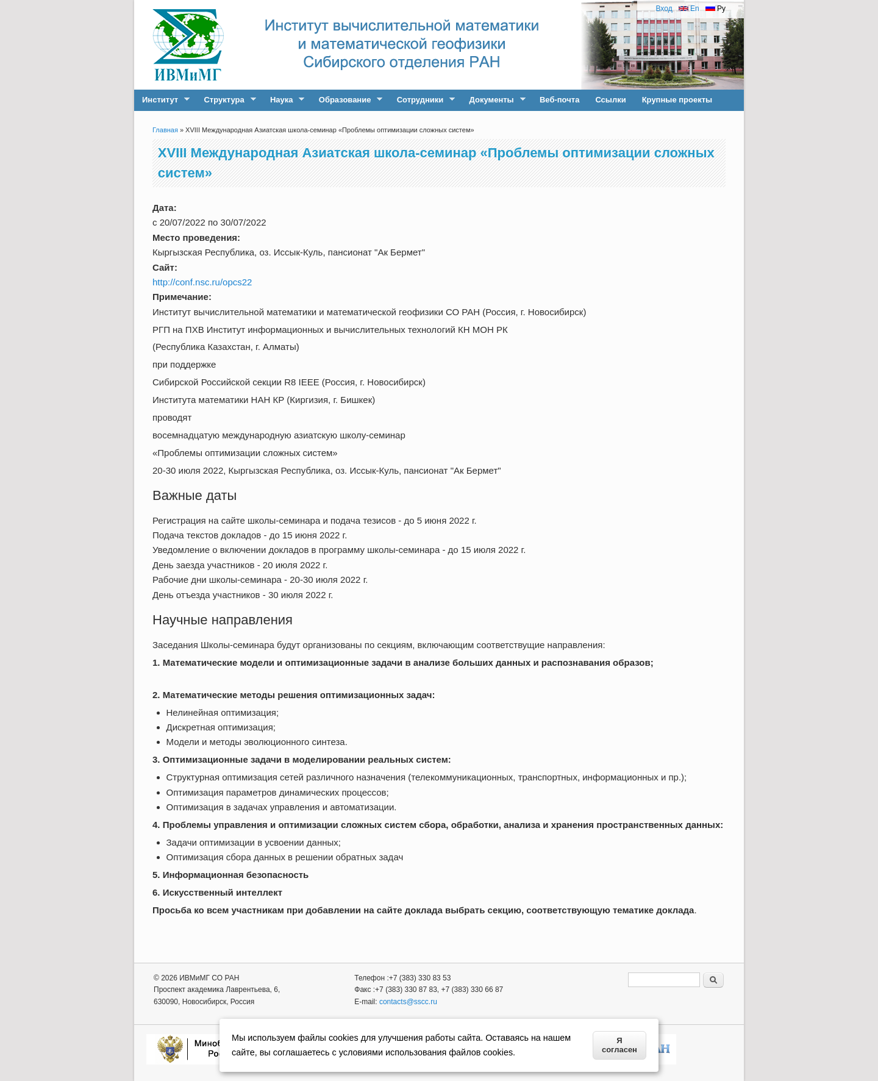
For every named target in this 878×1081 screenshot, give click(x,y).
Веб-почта (559, 99)
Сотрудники (422, 100)
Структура (225, 100)
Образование (347, 100)
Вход (663, 8)
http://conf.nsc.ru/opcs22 (202, 282)
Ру (715, 8)
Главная (165, 130)
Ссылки (610, 99)
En (689, 8)
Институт (162, 100)
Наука (283, 100)
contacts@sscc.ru (408, 1001)
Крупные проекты (677, 99)
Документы (494, 100)
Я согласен (619, 1045)
